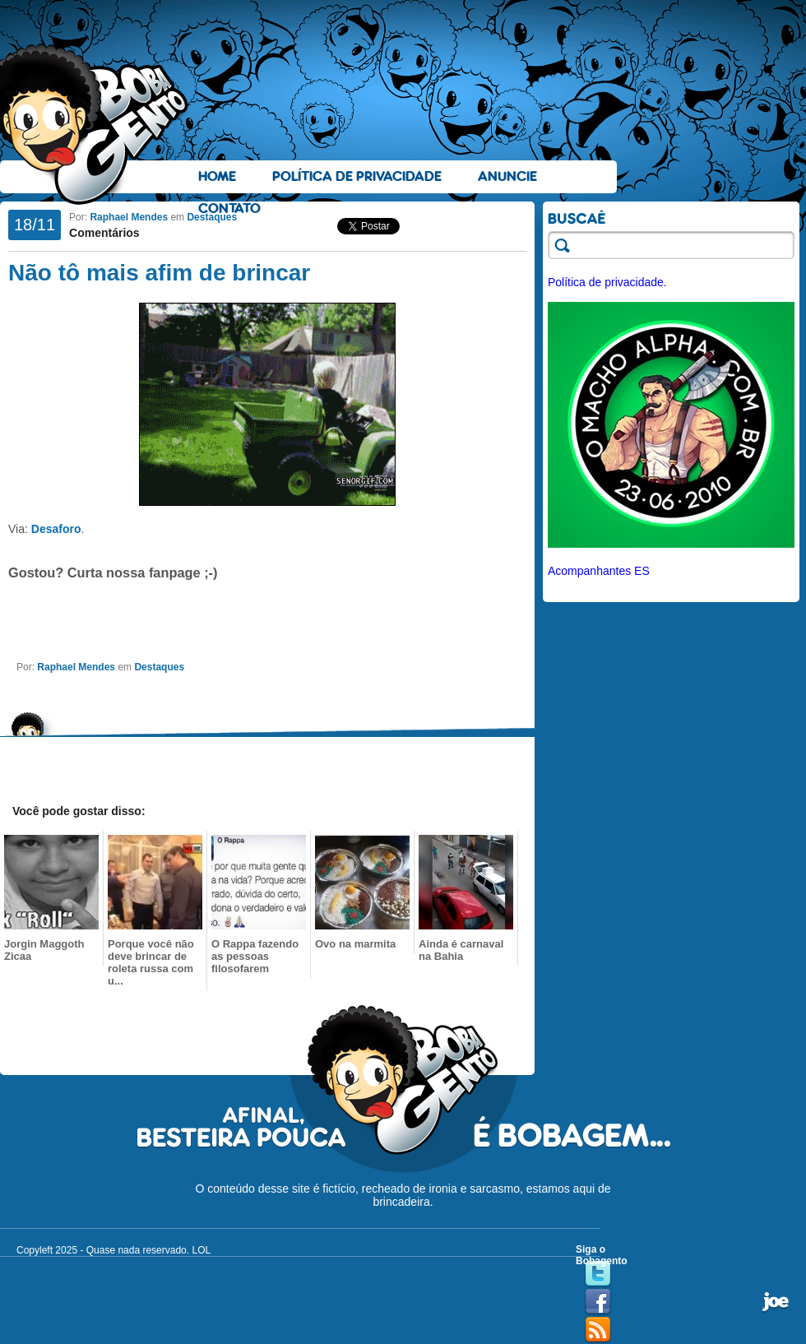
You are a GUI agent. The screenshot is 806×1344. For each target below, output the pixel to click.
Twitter (598, 1274)
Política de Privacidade (357, 176)
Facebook (598, 1302)
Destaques (212, 217)
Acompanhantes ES (599, 570)
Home (217, 176)
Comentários (104, 232)
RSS (598, 1330)
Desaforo (56, 528)
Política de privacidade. (607, 282)
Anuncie (507, 176)
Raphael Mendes (129, 217)
